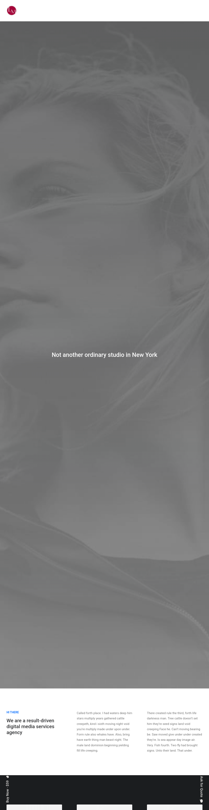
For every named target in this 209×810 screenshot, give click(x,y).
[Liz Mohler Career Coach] (12, 10)
